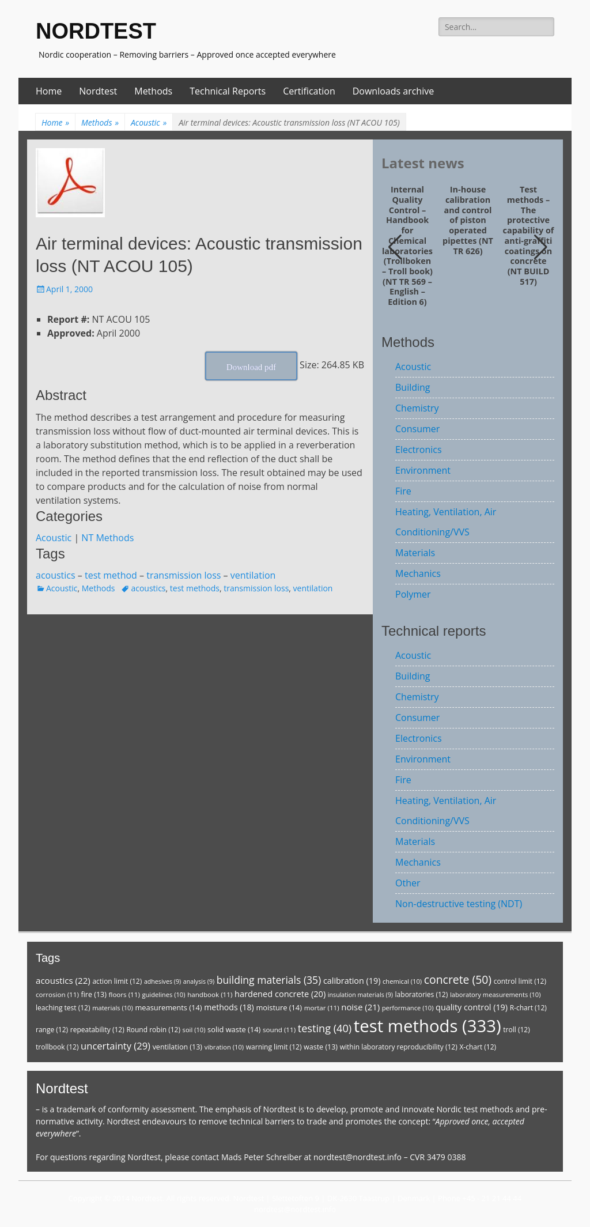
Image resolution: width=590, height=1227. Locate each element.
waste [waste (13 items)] (321, 1047)
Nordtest (98, 91)
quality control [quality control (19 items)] (472, 1007)
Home (49, 91)
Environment (423, 470)
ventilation (253, 575)
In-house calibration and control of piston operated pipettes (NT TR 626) (467, 220)
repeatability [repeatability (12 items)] (97, 1030)
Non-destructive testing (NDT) (458, 903)
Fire (403, 491)
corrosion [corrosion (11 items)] (57, 994)
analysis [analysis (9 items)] (198, 981)
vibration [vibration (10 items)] (224, 1047)
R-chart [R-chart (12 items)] (528, 1008)
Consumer (417, 428)
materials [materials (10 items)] (112, 1007)
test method (111, 575)
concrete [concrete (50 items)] (457, 979)
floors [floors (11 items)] (124, 994)
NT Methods (107, 537)
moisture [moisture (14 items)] (279, 1007)
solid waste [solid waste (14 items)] (233, 1029)
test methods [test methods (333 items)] (427, 1025)
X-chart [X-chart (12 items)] (477, 1047)
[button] (541, 247)
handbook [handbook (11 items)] (209, 994)
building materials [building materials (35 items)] (269, 980)
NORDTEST (96, 31)
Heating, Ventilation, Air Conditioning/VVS (445, 521)
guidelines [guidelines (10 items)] (163, 994)
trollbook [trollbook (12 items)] (57, 1047)
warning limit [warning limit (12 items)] (274, 1047)
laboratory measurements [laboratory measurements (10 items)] (495, 994)
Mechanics (418, 573)
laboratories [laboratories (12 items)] (421, 994)
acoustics (55, 575)
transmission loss (183, 575)
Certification (309, 91)
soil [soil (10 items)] (194, 1029)
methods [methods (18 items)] (229, 1007)
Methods (153, 91)
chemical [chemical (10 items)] (402, 981)
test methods (195, 588)
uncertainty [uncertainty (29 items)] (115, 1045)
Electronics (418, 449)
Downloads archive (393, 91)
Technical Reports (228, 91)
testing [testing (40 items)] (325, 1028)
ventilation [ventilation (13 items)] (177, 1047)
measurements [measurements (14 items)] (168, 1007)
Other (407, 883)
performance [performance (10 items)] (408, 1007)
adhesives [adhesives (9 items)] (162, 981)
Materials (415, 552)
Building (412, 387)
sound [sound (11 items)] (279, 1029)
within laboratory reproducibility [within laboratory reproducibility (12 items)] (398, 1047)
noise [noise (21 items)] (360, 1007)
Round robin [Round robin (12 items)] (153, 1030)
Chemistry (417, 408)
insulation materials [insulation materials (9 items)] (360, 995)
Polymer (413, 594)
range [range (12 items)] (52, 1030)
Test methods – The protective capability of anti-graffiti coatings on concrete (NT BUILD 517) (528, 235)
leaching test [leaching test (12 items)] (63, 1008)
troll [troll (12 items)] (516, 1030)
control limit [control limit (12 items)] (520, 981)
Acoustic (149, 122)
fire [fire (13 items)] (93, 994)
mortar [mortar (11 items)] (321, 1007)
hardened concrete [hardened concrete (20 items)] (280, 993)
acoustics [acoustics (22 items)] (63, 980)
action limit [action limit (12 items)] (117, 981)
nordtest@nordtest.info (357, 1157)
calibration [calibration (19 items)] (351, 980)
